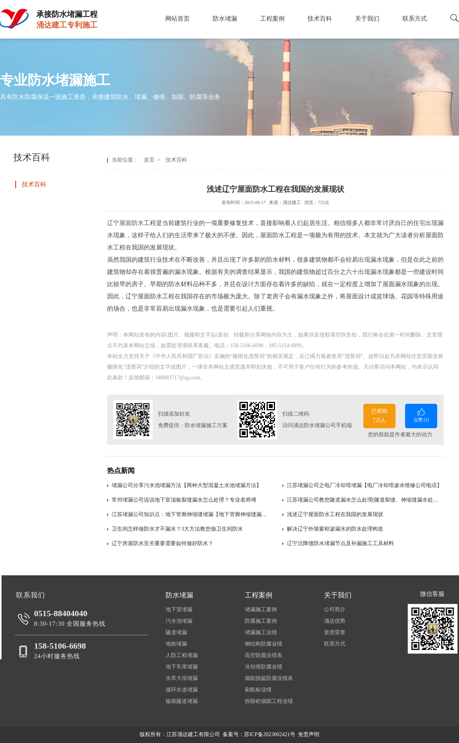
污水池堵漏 (179, 621)
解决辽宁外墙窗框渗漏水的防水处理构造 (335, 529)
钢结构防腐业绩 (263, 644)
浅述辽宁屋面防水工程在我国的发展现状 (335, 514)
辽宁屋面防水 (125, 223)
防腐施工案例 (261, 621)
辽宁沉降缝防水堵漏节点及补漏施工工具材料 (340, 543)
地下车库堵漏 (182, 667)
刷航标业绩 (258, 690)
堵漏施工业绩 (261, 632)
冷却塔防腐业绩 (263, 667)
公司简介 (334, 609)
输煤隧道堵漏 (182, 701)
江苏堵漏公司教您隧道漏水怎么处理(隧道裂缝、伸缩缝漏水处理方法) (365, 500)
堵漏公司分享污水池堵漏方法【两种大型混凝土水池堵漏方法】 (187, 485)
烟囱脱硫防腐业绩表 (269, 678)
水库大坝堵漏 (182, 678)
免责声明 (308, 734)
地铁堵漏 (176, 644)
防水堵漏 (179, 595)
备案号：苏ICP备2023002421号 (259, 734)
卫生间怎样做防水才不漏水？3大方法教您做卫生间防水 (177, 529)
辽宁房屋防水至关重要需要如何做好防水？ (162, 543)
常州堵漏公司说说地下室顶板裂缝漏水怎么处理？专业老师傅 (184, 500)
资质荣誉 (334, 632)
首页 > (153, 160)
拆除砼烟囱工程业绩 (269, 701)
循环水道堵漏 (182, 690)
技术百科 (175, 160)
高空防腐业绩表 (263, 655)
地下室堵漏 (179, 609)
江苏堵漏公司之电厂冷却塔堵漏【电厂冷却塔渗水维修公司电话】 (364, 485)
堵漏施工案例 (261, 609)
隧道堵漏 (176, 632)
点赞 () (421, 414)
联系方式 (334, 644)
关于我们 (338, 595)
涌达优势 (334, 621)
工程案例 (258, 595)
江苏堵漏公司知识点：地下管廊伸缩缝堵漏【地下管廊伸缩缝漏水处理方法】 (190, 514)
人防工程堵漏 (182, 655)
